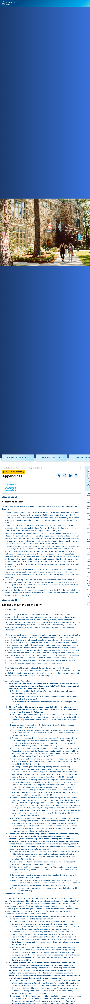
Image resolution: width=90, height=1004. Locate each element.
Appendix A (10, 485)
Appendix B (10, 487)
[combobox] (42, 468)
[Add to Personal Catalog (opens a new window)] (58, 475)
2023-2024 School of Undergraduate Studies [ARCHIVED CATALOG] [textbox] (25, 468)
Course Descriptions (17, 458)
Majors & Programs (51, 458)
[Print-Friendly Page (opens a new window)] (70, 475)
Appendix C (10, 490)
